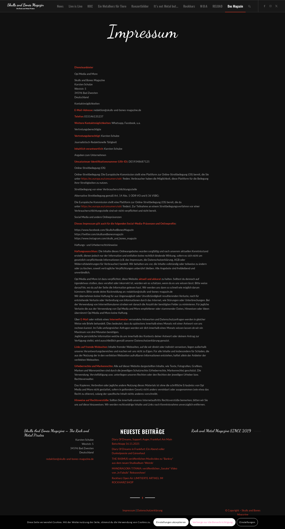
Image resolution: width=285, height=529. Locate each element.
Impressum (129, 510)
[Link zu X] (276, 6)
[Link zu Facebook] (264, 6)
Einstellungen (247, 522)
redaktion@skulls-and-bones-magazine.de (70, 458)
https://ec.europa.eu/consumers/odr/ (101, 178)
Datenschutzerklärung (149, 510)
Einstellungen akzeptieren (171, 522)
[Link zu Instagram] (270, 6)
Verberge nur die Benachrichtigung (213, 522)
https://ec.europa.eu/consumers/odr (101, 206)
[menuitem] (60, 6)
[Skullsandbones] (26, 6)
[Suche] (249, 6)
